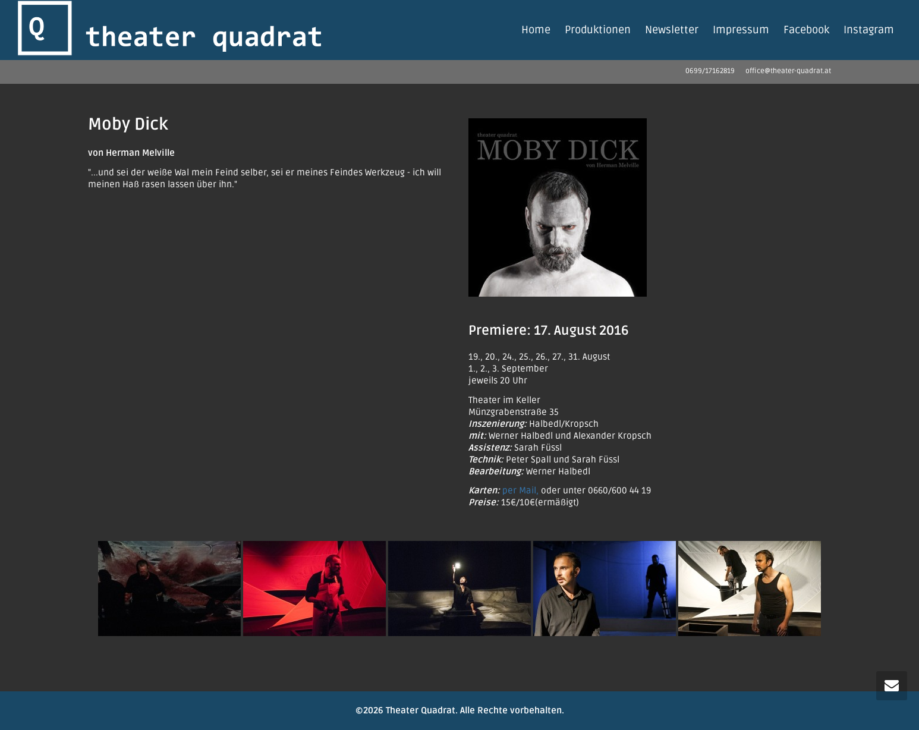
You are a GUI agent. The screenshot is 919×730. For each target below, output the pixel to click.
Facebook (806, 29)
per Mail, (520, 490)
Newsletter (671, 29)
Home (535, 29)
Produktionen (598, 29)
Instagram (869, 29)
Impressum (741, 29)
